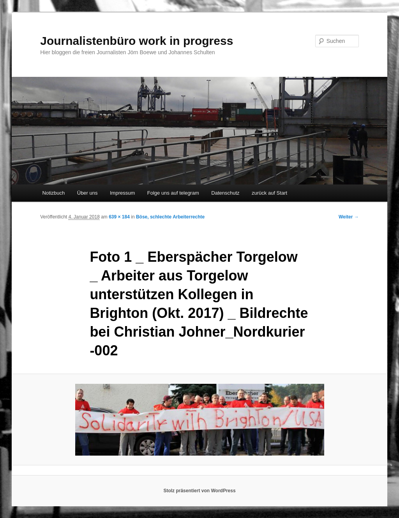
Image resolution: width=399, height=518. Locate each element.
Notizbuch (53, 193)
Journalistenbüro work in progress (136, 40)
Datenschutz (225, 193)
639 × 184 (119, 217)
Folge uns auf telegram (173, 193)
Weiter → (349, 217)
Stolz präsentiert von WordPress (199, 490)
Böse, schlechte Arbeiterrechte (170, 217)
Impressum (122, 193)
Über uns (87, 193)
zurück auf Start (269, 193)
